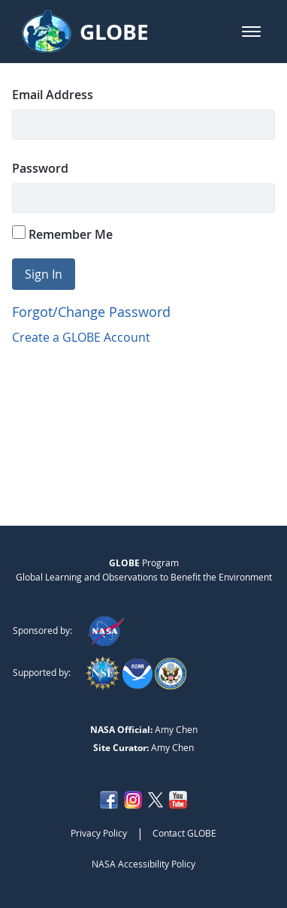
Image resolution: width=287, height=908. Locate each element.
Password (40, 168)
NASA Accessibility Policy (143, 864)
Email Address (52, 94)
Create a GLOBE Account (81, 337)
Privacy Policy (99, 833)
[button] (251, 32)
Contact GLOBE (184, 833)
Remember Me (62, 234)
